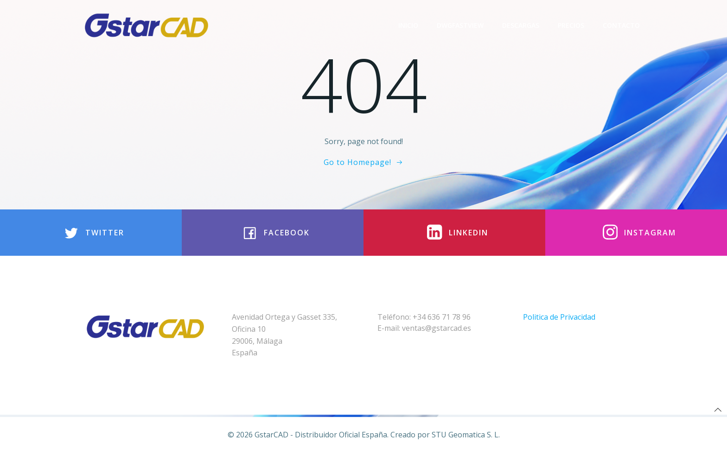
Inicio (408, 25)
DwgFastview (460, 25)
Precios (571, 25)
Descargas (520, 25)
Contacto (621, 25)
